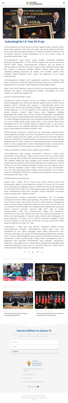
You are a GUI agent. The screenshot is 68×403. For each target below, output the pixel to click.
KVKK (34, 400)
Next (64, 287)
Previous (59, 287)
